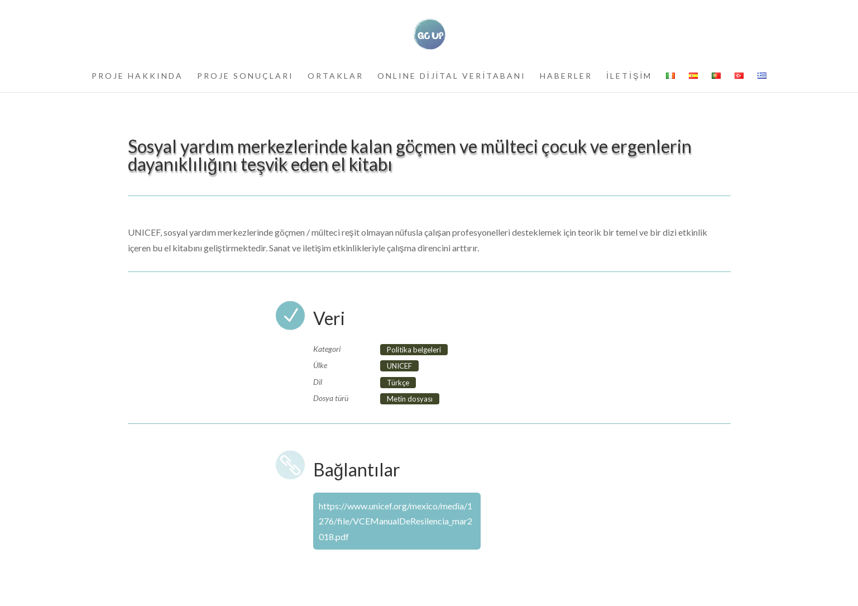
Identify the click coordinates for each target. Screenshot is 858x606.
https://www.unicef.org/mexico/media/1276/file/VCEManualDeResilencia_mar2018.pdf (395, 520)
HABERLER (566, 76)
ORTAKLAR (335, 76)
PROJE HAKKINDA (137, 76)
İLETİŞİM (629, 76)
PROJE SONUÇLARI (245, 76)
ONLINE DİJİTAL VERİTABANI (451, 76)
